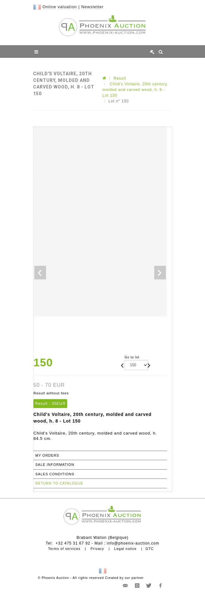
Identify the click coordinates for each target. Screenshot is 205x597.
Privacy (97, 549)
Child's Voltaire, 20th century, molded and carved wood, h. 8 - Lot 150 (135, 90)
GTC (149, 549)
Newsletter (92, 6)
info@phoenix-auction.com (133, 543)
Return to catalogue (59, 483)
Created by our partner (124, 578)
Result (120, 78)
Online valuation (60, 6)
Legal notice (125, 549)
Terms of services (64, 549)
